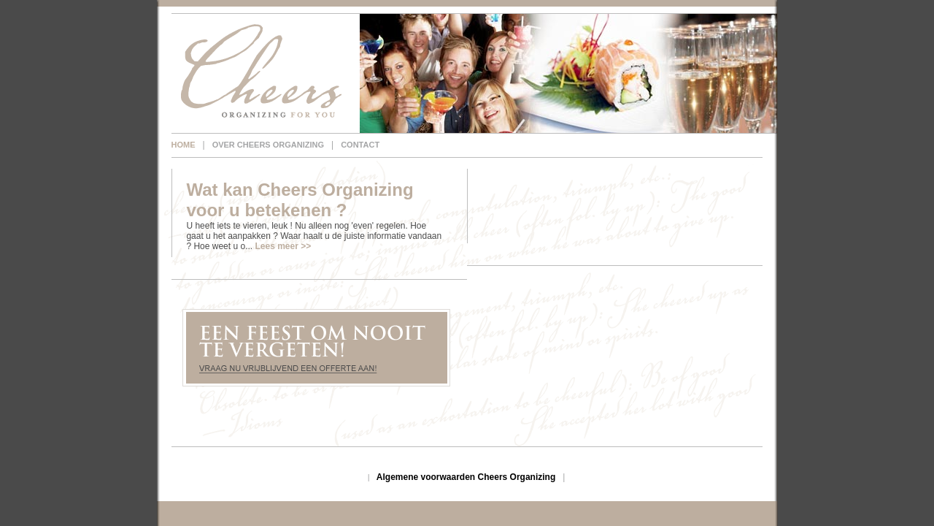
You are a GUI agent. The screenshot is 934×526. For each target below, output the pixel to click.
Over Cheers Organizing (268, 144)
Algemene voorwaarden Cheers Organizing (466, 477)
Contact (360, 144)
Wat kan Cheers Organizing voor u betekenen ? (299, 200)
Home (183, 144)
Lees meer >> (283, 246)
